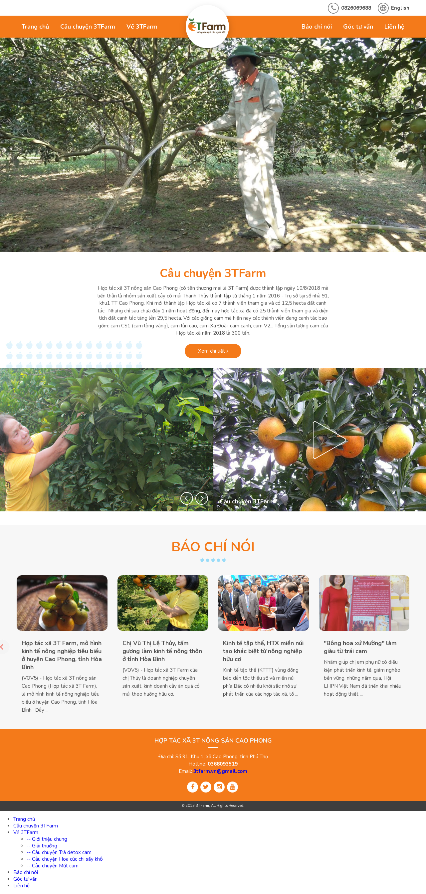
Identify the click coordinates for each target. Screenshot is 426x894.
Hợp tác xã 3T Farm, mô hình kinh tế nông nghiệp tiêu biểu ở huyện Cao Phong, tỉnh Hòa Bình (62, 655)
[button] (186, 498)
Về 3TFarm (141, 27)
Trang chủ (35, 27)
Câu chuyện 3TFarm (87, 27)
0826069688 (356, 8)
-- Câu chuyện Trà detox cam (59, 852)
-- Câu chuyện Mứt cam (53, 865)
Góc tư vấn (358, 27)
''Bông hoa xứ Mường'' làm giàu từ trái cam (360, 647)
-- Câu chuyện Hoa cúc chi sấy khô (65, 859)
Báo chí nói (317, 27)
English (400, 8)
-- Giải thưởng (42, 845)
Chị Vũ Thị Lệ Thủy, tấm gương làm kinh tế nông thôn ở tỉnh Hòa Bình (162, 651)
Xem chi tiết (213, 351)
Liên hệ (394, 27)
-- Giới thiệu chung (47, 839)
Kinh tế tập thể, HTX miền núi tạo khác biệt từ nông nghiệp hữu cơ (263, 651)
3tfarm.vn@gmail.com (220, 771)
